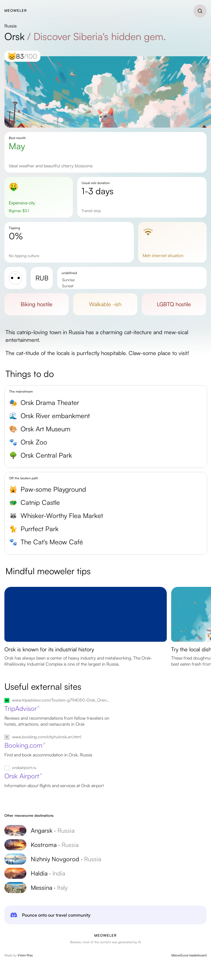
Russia (10, 26)
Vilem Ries (25, 955)
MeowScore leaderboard (189, 955)
